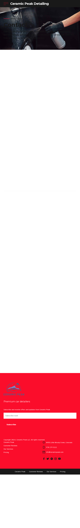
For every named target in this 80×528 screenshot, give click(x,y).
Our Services (8, 502)
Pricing (6, 506)
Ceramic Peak (9, 496)
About (20, 18)
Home (13, 18)
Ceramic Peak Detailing (29, 4)
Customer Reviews (10, 499)
